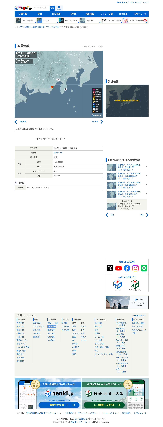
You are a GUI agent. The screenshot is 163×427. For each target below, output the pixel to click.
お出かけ (75, 333)
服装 (74, 330)
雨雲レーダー (22, 340)
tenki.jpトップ (123, 2)
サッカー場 (99, 337)
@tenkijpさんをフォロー (54, 138)
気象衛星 (65, 326)
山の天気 (98, 323)
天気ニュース (140, 14)
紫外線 (75, 344)
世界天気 (20, 326)
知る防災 (51, 340)
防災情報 (56, 14)
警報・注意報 (52, 323)
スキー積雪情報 (123, 364)
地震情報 (52, 326)
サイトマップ (136, 2)
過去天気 (36, 333)
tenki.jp (23, 9)
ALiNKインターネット (50, 413)
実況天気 (36, 330)
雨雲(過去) (37, 323)
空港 (96, 330)
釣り (96, 351)
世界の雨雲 (21, 351)
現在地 (59, 9)
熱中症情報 (123, 347)
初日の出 (123, 370)
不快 (82, 330)
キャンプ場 (99, 344)
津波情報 (51, 330)
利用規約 (70, 413)
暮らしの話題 (137, 326)
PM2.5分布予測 (23, 347)
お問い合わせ (140, 413)
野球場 (97, 333)
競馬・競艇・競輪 (102, 347)
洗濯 (74, 326)
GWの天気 (123, 335)
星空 (74, 337)
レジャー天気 (106, 14)
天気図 (73, 14)
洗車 (74, 351)
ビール (83, 340)
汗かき (83, 326)
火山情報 (51, 333)
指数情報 (90, 14)
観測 (40, 14)
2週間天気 (21, 333)
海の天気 (98, 326)
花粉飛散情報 (123, 324)
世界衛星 (65, 330)
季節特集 (123, 14)
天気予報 (23, 14)
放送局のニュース (139, 330)
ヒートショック (123, 359)
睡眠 (74, 354)
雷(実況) (36, 337)
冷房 (82, 333)
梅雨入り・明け (123, 341)
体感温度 (75, 347)
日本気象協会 (33, 413)
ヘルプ (146, 2)
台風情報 (51, 337)
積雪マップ (21, 344)
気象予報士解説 (138, 323)
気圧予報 (20, 330)
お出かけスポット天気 (104, 354)
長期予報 (20, 337)
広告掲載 (126, 413)
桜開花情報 (123, 329)
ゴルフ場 (98, 340)
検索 (52, 8)
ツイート (38, 138)
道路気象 (20, 358)
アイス (83, 337)
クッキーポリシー (110, 413)
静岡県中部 (58, 153)
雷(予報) (20, 354)
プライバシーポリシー (88, 413)
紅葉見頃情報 (123, 353)
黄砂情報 (20, 361)
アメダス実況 (38, 326)
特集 (134, 333)
